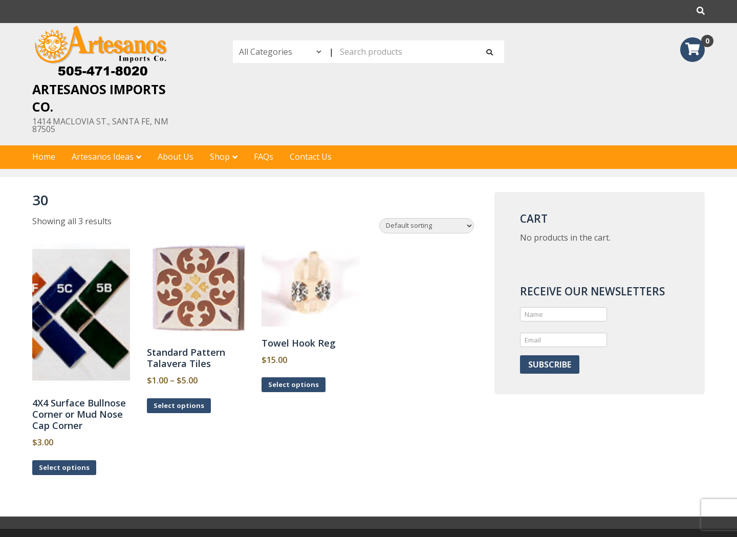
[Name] (563, 314)
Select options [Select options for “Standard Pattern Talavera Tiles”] (179, 405)
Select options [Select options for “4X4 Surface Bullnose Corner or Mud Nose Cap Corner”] (64, 467)
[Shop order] (426, 225)
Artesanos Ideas (103, 156)
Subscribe (549, 364)
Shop (220, 156)
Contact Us (311, 156)
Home (43, 156)
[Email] (563, 340)
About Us (175, 156)
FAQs (263, 156)
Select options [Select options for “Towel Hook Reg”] (293, 384)
